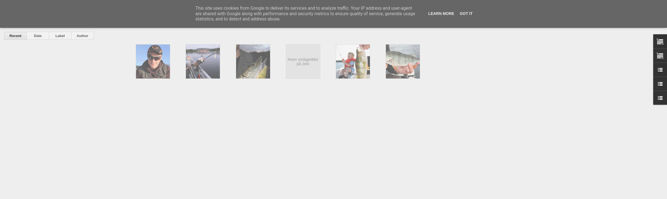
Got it (466, 13)
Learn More (441, 13)
